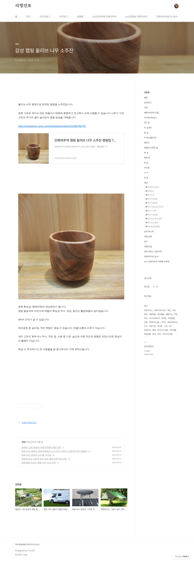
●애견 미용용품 (151, 203)
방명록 (80, 16)
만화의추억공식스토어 (167, 16)
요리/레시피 (149, 231)
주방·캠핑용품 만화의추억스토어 (27, 544)
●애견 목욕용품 (151, 199)
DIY (170, 326)
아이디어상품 (167, 334)
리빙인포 (23, 6)
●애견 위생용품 (151, 215)
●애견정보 (149, 191)
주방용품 (171, 318)
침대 (154, 334)
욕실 (169, 310)
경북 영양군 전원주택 (153, 251)
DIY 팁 (147, 122)
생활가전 (169, 314)
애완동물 (152, 314)
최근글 (146, 286)
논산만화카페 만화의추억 (104, 16)
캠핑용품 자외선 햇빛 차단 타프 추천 (38, 462)
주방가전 (152, 326)
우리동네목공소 (150, 117)
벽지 (174, 310)
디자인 (163, 322)
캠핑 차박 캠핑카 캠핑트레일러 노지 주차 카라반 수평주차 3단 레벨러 (54, 451)
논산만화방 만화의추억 (136, 16)
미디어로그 (45, 16)
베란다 (146, 142)
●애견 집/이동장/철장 (153, 219)
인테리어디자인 (160, 310)
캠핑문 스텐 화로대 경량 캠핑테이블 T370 (41, 447)
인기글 (155, 286)
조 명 (146, 178)
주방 (175, 314)
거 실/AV (148, 127)
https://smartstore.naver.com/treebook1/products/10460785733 (52, 126)
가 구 (146, 173)
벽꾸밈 (163, 318)
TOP (176, 545)
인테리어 (147, 102)
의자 (145, 318)
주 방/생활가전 (150, 137)
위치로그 (63, 16)
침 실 (146, 132)
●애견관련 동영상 (152, 187)
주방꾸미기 (148, 310)
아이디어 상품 (162, 330)
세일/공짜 (148, 236)
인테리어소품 (154, 322)
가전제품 (172, 330)
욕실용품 (147, 334)
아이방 (146, 168)
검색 (169, 6)
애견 (146, 183)
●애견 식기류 (150, 211)
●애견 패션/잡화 (151, 222)
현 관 (146, 163)
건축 (146, 107)
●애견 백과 (149, 195)
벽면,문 (147, 158)
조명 (145, 322)
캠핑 (24, 442)
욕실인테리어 (172, 322)
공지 (146, 241)
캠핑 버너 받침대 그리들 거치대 (36, 455)
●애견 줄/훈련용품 (152, 226)
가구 (145, 326)
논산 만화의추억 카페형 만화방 (156, 261)
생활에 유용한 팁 (151, 147)
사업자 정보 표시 (27, 422)
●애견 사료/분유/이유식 (154, 207)
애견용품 (160, 314)
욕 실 (146, 153)
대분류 (146, 92)
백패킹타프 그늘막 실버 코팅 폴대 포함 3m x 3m (44, 459)
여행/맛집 (148, 246)
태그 (28, 16)
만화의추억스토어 (151, 256)
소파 (165, 326)
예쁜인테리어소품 (151, 112)
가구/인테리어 (154, 318)
